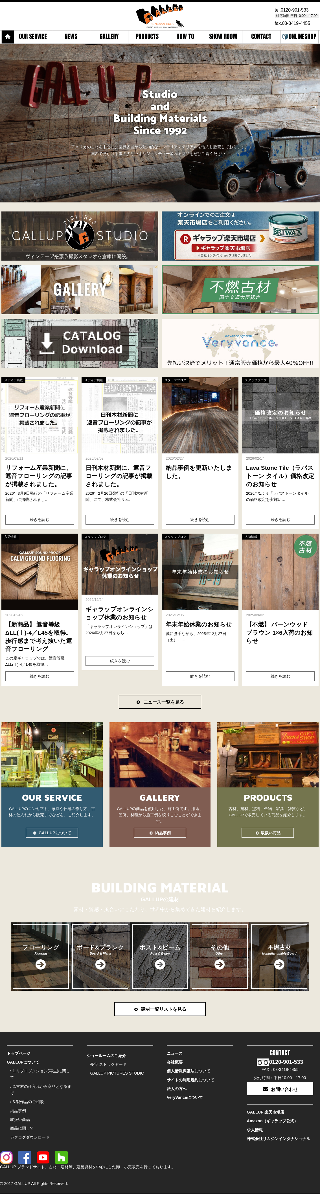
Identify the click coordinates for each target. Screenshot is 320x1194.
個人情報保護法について (188, 1071)
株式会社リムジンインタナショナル (278, 1139)
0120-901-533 (295, 10)
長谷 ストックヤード (108, 1065)
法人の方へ (177, 1089)
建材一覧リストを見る (160, 1009)
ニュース (175, 1054)
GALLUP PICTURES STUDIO (117, 1073)
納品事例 (159, 833)
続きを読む (39, 519)
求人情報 (255, 1130)
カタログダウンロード (30, 1137)
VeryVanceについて (185, 1097)
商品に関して (22, 1128)
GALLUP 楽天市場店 (265, 1112)
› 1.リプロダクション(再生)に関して (40, 1074)
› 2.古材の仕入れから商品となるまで (40, 1089)
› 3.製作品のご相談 (27, 1102)
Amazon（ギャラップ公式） (272, 1121)
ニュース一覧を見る (160, 701)
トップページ (18, 1054)
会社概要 (175, 1062)
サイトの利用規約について (190, 1080)
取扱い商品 (267, 833)
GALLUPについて (52, 833)
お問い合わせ (280, 1089)
